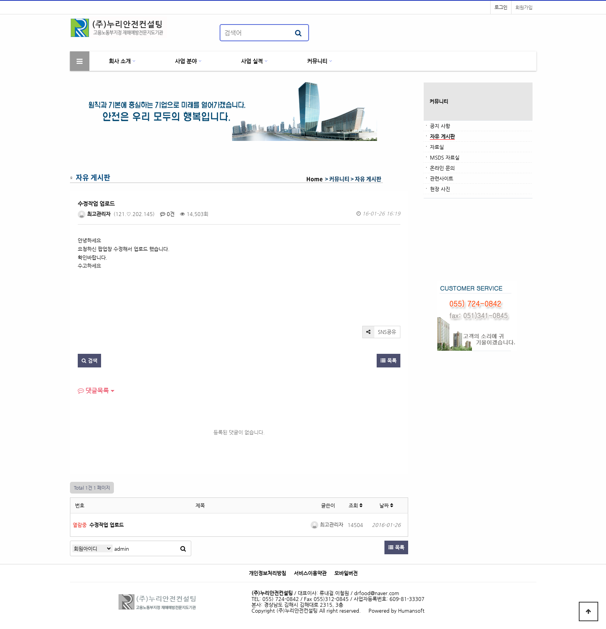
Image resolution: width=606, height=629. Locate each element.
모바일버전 (346, 573)
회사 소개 (120, 61)
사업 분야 (186, 61)
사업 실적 (252, 61)
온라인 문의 (442, 168)
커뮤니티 (317, 61)
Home (314, 179)
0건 (167, 214)
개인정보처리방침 (267, 573)
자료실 (437, 147)
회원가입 (524, 7)
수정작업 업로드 (106, 525)
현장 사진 (440, 189)
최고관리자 (94, 214)
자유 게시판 (442, 136)
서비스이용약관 (310, 573)
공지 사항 (440, 126)
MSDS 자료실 (444, 157)
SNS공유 (379, 332)
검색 (89, 361)
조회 (355, 505)
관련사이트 (441, 178)
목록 (388, 361)
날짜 (386, 505)
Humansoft (411, 610)
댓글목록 (93, 390)
